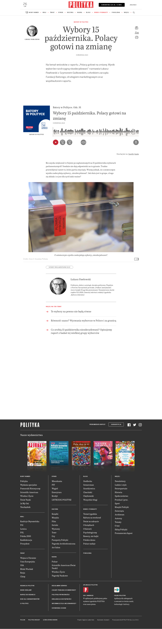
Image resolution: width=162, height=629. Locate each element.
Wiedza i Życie (26, 496)
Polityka (24, 481)
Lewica (23, 528)
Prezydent (24, 543)
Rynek (60, 12)
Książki (55, 514)
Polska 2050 (25, 536)
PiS (21, 525)
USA (22, 565)
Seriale (55, 525)
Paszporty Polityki (60, 540)
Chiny (22, 576)
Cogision (84, 620)
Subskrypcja (116, 425)
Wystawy (56, 528)
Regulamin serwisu (59, 586)
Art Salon (56, 547)
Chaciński (87, 492)
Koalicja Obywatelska (29, 521)
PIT (53, 484)
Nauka (79, 12)
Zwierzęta (119, 510)
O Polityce (24, 604)
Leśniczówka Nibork (50, 620)
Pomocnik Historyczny (30, 488)
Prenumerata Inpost (97, 425)
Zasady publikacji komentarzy (64, 590)
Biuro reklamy (26, 590)
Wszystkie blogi (90, 499)
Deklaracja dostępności (61, 599)
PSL (22, 532)
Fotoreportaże (121, 488)
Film (54, 521)
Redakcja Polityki (27, 586)
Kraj (44, 12)
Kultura (70, 12)
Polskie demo (89, 540)
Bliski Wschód (26, 569)
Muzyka (55, 517)
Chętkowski (88, 496)
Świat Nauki (25, 499)
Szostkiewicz (89, 488)
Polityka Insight (34, 620)
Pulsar (55, 561)
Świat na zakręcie (91, 521)
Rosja (22, 572)
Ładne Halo (91, 620)
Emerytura (57, 492)
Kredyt (55, 496)
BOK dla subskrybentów (30, 599)
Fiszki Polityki (120, 596)
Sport (117, 503)
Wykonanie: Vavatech (103, 620)
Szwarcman (88, 484)
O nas (117, 525)
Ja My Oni (24, 503)
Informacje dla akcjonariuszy (64, 604)
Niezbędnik (25, 507)
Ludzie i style (121, 484)
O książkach (88, 525)
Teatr (54, 532)
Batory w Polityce (81, 22)
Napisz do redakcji (27, 595)
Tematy (118, 522)
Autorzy (118, 518)
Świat (52, 12)
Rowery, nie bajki (90, 536)
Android (90, 596)
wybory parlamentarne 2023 (59, 267)
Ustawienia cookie (59, 608)
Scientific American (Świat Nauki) (64, 567)
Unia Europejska (27, 561)
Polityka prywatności (60, 595)
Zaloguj (133, 5)
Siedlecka (87, 481)
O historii (87, 528)
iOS (84, 596)
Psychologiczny (90, 532)
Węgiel (55, 488)
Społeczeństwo (121, 496)
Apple (136, 154)
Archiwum (119, 514)
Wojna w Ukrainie (28, 558)
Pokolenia (116, 12)
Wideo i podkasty (101, 12)
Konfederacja (26, 540)
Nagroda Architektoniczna (63, 543)
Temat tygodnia (90, 514)
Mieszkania (57, 481)
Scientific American (29, 492)
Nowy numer (34, 12)
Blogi (88, 12)
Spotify (131, 154)
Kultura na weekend (92, 517)
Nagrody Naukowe (60, 575)
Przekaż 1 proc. (121, 499)
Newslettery (120, 481)
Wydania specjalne (28, 484)
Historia (118, 492)
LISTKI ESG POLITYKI (61, 499)
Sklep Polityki (121, 529)
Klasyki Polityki (122, 507)
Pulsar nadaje (89, 543)
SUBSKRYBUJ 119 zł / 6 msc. (111, 5)
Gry (53, 536)
